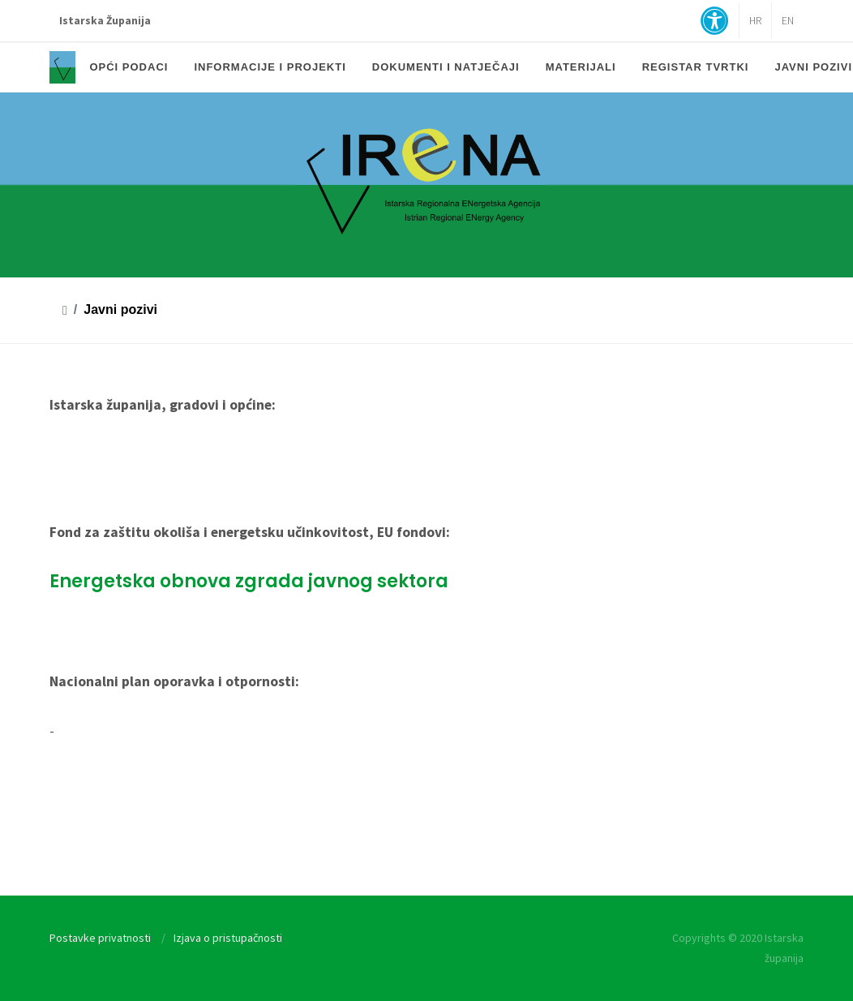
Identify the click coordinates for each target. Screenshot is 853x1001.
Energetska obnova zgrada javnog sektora (248, 581)
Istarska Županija (105, 21)
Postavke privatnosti (100, 937)
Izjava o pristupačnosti (228, 937)
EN (788, 21)
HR (755, 21)
